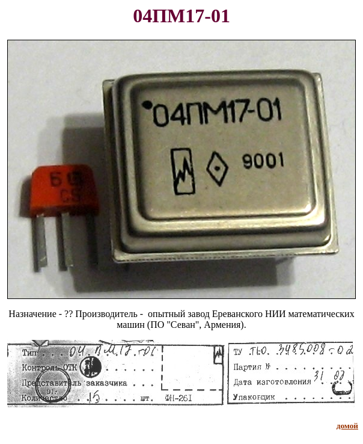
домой (347, 425)
